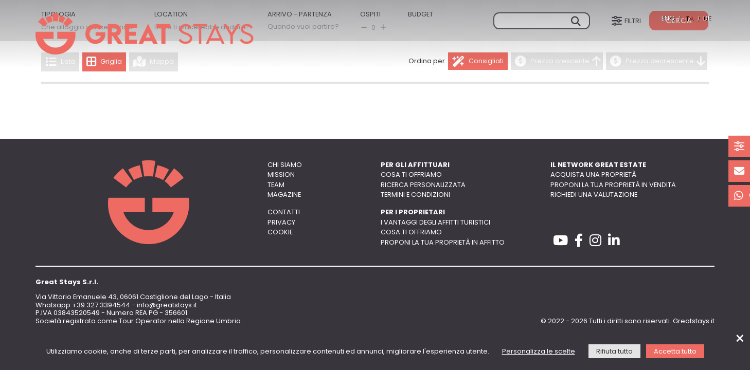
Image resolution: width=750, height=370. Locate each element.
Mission (281, 175)
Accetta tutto (675, 351)
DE (707, 18)
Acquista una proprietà (593, 175)
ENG (668, 18)
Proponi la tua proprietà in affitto (443, 242)
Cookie (280, 232)
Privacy (281, 222)
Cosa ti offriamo (411, 175)
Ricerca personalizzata (423, 185)
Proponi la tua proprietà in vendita (613, 185)
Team (275, 185)
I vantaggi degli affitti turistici (435, 222)
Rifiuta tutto (614, 351)
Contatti (283, 212)
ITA (688, 18)
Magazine (284, 195)
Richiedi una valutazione (593, 195)
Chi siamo (284, 165)
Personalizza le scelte (538, 351)
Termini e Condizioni (415, 195)
